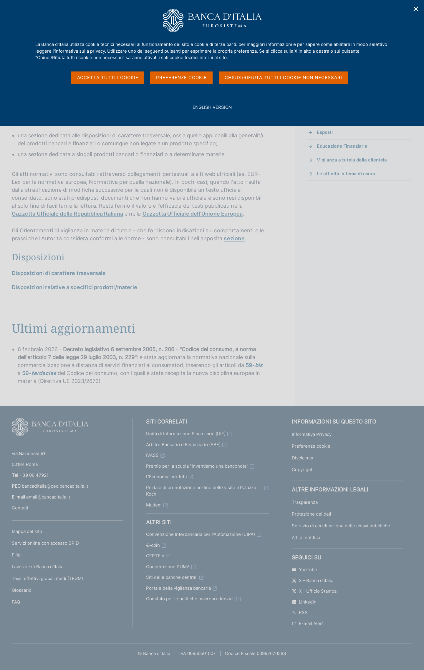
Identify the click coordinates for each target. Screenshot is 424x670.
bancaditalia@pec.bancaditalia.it (55, 486)
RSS (300, 612)
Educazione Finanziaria (342, 146)
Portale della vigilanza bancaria (178, 588)
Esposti (325, 132)
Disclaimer (303, 458)
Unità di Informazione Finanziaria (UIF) (186, 433)
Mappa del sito (27, 531)
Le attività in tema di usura (346, 173)
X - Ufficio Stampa (314, 591)
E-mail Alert (308, 623)
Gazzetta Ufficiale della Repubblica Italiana (67, 214)
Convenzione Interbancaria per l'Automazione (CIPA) (200, 534)
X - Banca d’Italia (312, 580)
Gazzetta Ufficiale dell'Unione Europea (193, 214)
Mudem (154, 505)
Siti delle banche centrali (172, 577)
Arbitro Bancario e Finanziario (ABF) (183, 444)
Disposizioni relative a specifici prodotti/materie (74, 287)
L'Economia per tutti (166, 476)
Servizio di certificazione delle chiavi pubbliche (341, 526)
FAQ (16, 602)
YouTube (304, 569)
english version (212, 110)
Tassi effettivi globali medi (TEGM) (47, 578)
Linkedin (304, 602)
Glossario (22, 590)
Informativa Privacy (312, 434)
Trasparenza (305, 502)
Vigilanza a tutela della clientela (352, 160)
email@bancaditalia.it (48, 497)
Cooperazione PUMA (168, 566)
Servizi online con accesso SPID (45, 543)
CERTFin (155, 556)
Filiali (17, 555)
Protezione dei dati (311, 514)
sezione (234, 238)
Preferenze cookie (311, 446)
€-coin (153, 545)
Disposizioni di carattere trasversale (59, 273)
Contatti (20, 508)
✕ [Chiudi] (416, 9)
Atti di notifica (306, 537)
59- (254, 365)
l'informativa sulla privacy (79, 51)
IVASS (152, 455)
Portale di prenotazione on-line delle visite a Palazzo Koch (201, 491)
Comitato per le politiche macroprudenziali (190, 598)
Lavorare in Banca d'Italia (37, 566)
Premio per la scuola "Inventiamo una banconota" (197, 466)
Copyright (302, 469)
